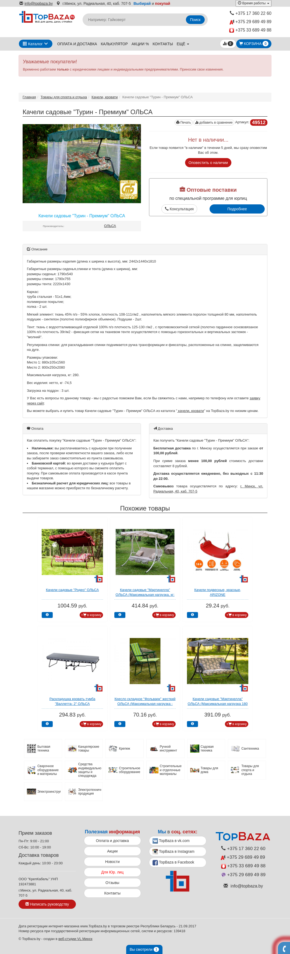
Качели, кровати (104, 97)
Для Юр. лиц (112, 872)
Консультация (179, 209)
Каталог (33, 43)
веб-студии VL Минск (75, 939)
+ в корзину (91, 615)
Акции (112, 851)
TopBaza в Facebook (173, 862)
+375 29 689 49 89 (250, 22)
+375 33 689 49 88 (250, 30)
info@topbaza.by (36, 3)
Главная (29, 97)
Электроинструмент (49, 792)
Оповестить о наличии (208, 162)
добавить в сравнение (213, 122)
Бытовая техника (43, 748)
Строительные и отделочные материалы (171, 770)
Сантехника (250, 748)
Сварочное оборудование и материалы (48, 770)
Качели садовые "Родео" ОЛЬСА (72, 590)
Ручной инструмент (168, 748)
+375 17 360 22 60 (250, 13)
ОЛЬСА (110, 226)
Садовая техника (207, 748)
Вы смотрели (144, 949)
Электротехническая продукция (89, 791)
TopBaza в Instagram (173, 851)
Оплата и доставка (77, 44)
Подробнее (237, 209)
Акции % (140, 44)
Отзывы (112, 882)
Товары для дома (209, 770)
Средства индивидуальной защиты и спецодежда (89, 770)
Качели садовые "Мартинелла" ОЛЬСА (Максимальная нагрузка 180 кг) (217, 704)
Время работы (253, 3)
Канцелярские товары (88, 748)
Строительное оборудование (129, 770)
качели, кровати (190, 411)
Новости (112, 861)
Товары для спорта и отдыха (64, 97)
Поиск (195, 20)
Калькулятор (114, 44)
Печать (183, 122)
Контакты (163, 44)
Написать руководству (47, 904)
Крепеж (124, 748)
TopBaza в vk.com (171, 841)
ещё (183, 44)
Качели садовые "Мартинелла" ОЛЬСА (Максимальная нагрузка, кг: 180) (144, 595)
